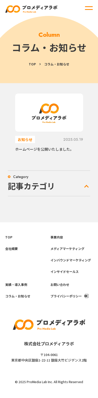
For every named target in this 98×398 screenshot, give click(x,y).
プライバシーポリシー (66, 296)
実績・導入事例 (16, 284)
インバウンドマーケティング (70, 260)
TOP (32, 64)
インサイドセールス (64, 271)
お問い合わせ (59, 284)
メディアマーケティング (67, 248)
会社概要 (11, 248)
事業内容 (56, 237)
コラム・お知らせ (17, 296)
